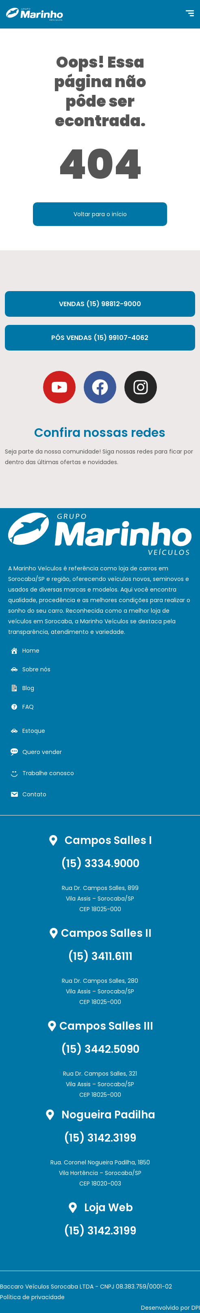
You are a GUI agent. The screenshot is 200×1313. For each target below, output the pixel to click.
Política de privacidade (32, 1297)
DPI (195, 1308)
